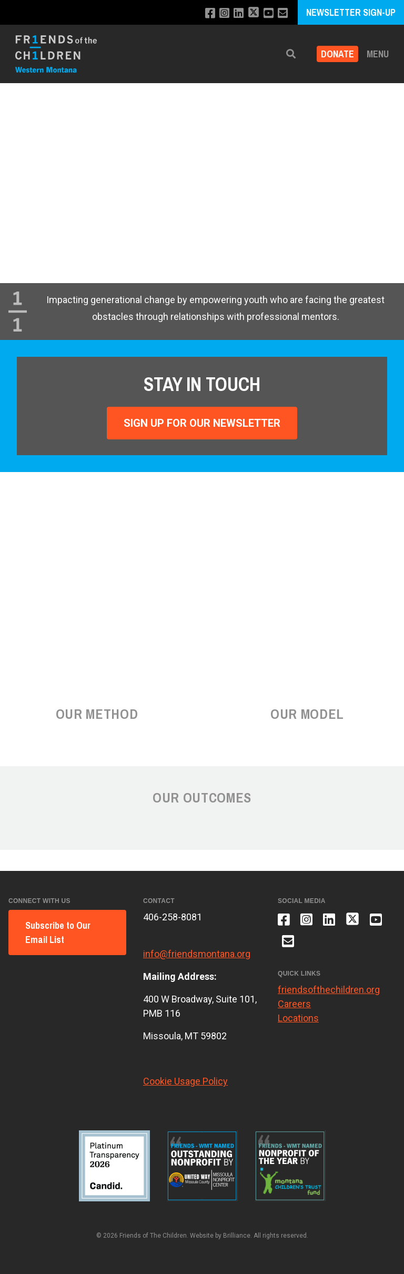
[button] (291, 54)
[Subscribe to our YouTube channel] (269, 13)
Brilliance (236, 1235)
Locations (298, 1018)
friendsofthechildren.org (329, 989)
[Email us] (283, 13)
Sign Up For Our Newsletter (202, 423)
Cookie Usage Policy (185, 1081)
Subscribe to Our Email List (57, 932)
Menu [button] (378, 54)
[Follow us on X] (253, 13)
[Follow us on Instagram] (224, 13)
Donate (337, 54)
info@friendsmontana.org (196, 953)
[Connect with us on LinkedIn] (239, 13)
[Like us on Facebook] (210, 13)
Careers (294, 1003)
